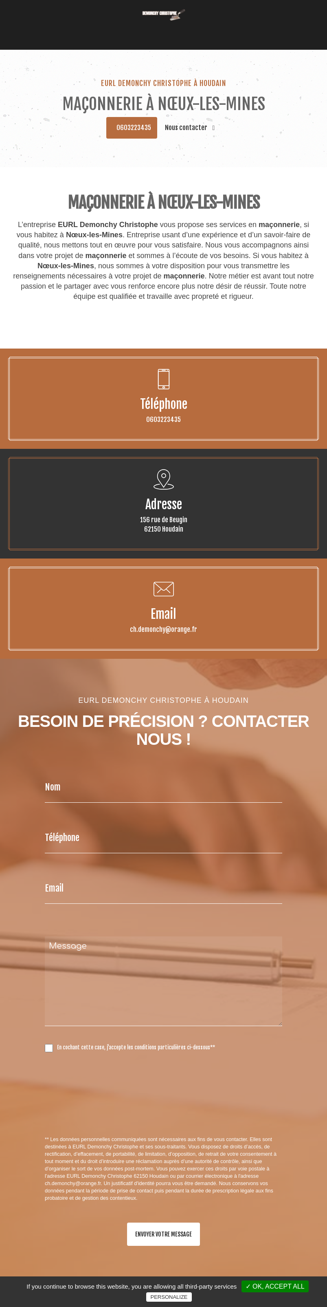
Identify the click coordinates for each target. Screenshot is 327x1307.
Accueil (80, 27)
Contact (245, 27)
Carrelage (195, 27)
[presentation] (131, 1112)
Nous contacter (190, 128)
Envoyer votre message (163, 1234)
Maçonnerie (141, 27)
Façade (169, 27)
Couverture (108, 27)
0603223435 (133, 128)
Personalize (168, 1297)
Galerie (221, 27)
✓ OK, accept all (275, 1286)
